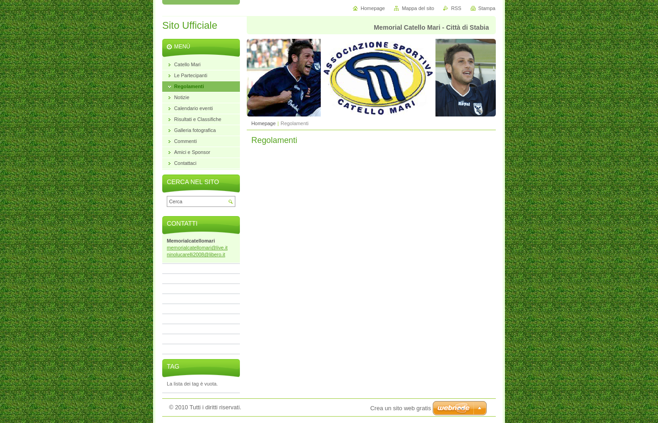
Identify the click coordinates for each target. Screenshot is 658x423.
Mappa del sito (418, 8)
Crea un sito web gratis (400, 408)
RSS (456, 8)
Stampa (486, 8)
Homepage (263, 123)
